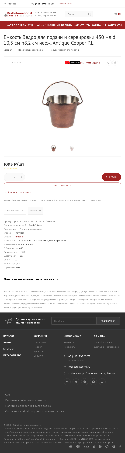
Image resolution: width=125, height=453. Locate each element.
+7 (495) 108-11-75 (42, 3)
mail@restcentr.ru (79, 366)
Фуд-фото (39, 351)
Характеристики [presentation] (14, 211)
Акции (7, 342)
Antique (19, 236)
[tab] (15, 211)
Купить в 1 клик (62, 185)
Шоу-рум (26, 25)
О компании (40, 342)
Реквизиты (69, 347)
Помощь (99, 336)
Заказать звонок (66, 3)
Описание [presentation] (35, 211)
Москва (12, 3)
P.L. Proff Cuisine (82, 62)
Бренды (67, 25)
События (38, 355)
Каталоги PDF (12, 355)
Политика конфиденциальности (25, 400)
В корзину (111, 177)
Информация (72, 336)
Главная (8, 50)
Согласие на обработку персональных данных (34, 411)
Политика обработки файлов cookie (28, 405)
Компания (98, 25)
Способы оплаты (103, 342)
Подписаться (108, 321)
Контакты (115, 25)
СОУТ (8, 394)
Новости (38, 347)
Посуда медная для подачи (64, 50)
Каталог (8, 336)
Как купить (82, 25)
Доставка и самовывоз (19, 192)
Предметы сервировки (30, 50)
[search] (89, 14)
